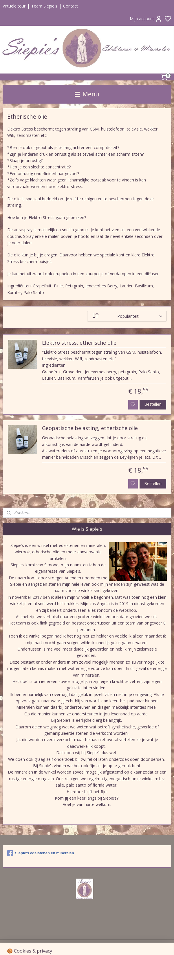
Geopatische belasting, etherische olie (90, 428)
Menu (87, 94)
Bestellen (153, 404)
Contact (70, 6)
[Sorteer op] (127, 316)
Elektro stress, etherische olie (79, 343)
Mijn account (146, 18)
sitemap (121, 944)
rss (133, 944)
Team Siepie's (44, 6)
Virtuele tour (14, 6)
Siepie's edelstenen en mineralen (40, 853)
